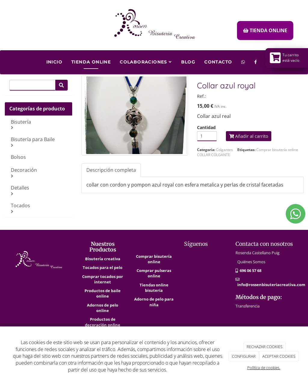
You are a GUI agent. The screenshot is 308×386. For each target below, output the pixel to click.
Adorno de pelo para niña (154, 301)
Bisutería (39, 124)
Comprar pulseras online (154, 273)
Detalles (39, 190)
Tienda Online (91, 62)
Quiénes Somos (251, 261)
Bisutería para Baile (39, 142)
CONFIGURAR (244, 356)
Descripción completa (111, 170)
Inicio (54, 62)
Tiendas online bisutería (154, 287)
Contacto (218, 62)
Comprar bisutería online (154, 259)
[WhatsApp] (243, 60)
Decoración (39, 172)
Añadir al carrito (248, 136)
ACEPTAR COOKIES (278, 356)
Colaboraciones (146, 62)
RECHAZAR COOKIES (264, 346)
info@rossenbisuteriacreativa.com (271, 284)
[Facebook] (256, 60)
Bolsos (18, 157)
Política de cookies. (263, 367)
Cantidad (206, 127)
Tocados (39, 208)
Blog (188, 62)
